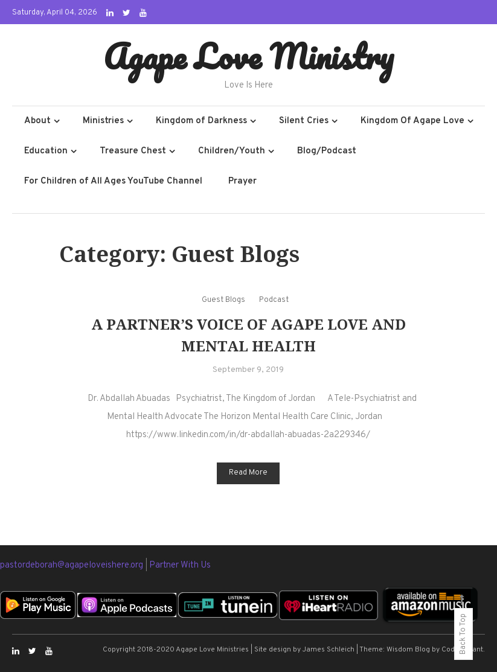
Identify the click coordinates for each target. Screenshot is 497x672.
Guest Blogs (223, 300)
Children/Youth (231, 151)
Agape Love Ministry (248, 56)
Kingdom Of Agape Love (412, 121)
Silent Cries (304, 121)
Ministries (103, 121)
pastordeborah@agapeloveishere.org (72, 565)
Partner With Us (180, 565)
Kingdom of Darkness (201, 121)
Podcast (274, 300)
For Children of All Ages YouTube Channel (113, 181)
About (37, 121)
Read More (248, 473)
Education (46, 151)
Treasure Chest (133, 151)
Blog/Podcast (326, 151)
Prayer (242, 181)
